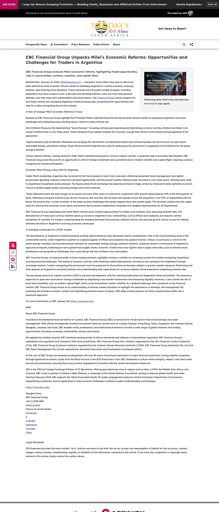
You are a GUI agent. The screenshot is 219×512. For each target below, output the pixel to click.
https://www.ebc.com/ (38, 387)
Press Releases (80, 44)
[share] (191, 44)
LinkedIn (30, 420)
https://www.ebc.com (82, 301)
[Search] (184, 44)
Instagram (31, 424)
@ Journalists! (59, 44)
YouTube (30, 428)
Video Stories (101, 44)
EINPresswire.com (70, 82)
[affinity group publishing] (13, 259)
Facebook (31, 413)
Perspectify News (36, 44)
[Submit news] (13, 245)
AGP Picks (9, 4)
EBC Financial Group (104, 97)
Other (29, 432)
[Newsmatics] (13, 266)
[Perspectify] (13, 252)
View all (212, 4)
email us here (33, 405)
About (116, 44)
